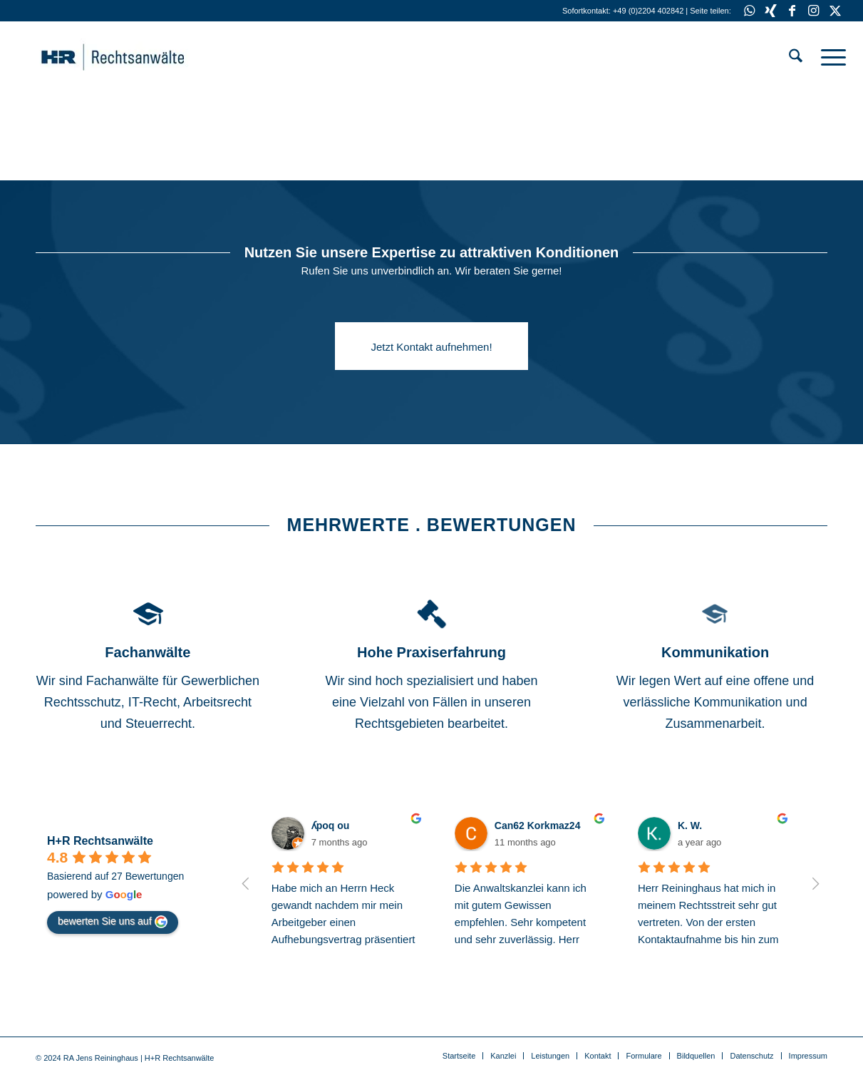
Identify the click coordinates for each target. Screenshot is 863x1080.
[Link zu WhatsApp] (749, 10)
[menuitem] (796, 57)
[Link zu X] (835, 10)
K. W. (690, 825)
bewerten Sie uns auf (112, 921)
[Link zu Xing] (770, 10)
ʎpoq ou (330, 825)
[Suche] (796, 57)
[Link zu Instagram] (813, 10)
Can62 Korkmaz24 (538, 825)
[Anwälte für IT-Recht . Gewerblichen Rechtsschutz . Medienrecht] (134, 57)
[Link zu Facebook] (792, 10)
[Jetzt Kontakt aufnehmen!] (431, 346)
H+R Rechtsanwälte (100, 841)
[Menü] (829, 57)
